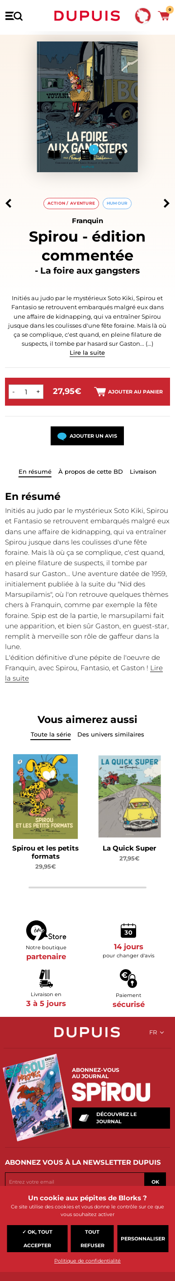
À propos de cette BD (90, 471)
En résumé (35, 471)
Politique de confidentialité (87, 1261)
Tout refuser (92, 1239)
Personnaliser (143, 1238)
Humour (117, 203)
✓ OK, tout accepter (37, 1239)
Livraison (143, 471)
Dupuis (87, 15)
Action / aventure (71, 203)
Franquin (87, 220)
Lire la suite (87, 352)
